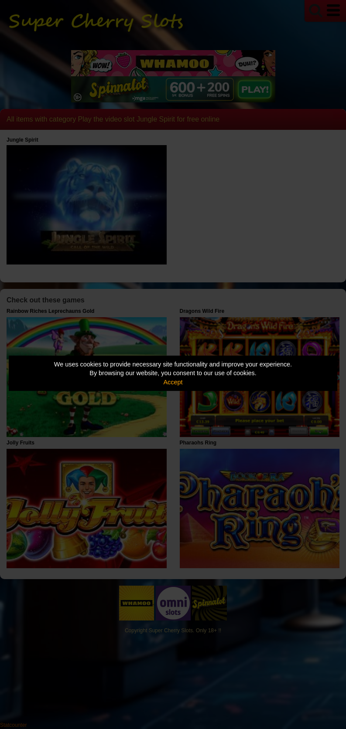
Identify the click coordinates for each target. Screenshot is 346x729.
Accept (173, 382)
